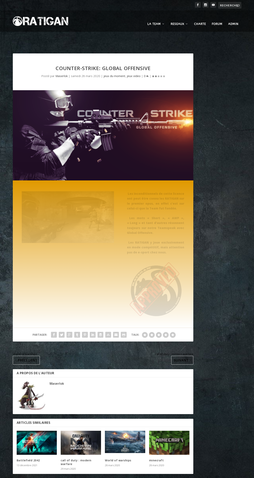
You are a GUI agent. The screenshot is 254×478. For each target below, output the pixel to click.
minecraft (156, 440)
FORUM (217, 18)
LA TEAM (154, 18)
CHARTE (200, 18)
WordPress (74, 473)
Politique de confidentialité (171, 473)
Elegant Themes (36, 473)
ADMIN (233, 18)
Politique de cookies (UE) (206, 473)
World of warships (118, 440)
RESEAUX (177, 18)
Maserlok (61, 56)
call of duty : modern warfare (76, 442)
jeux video (134, 56)
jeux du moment (114, 56)
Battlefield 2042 (28, 440)
